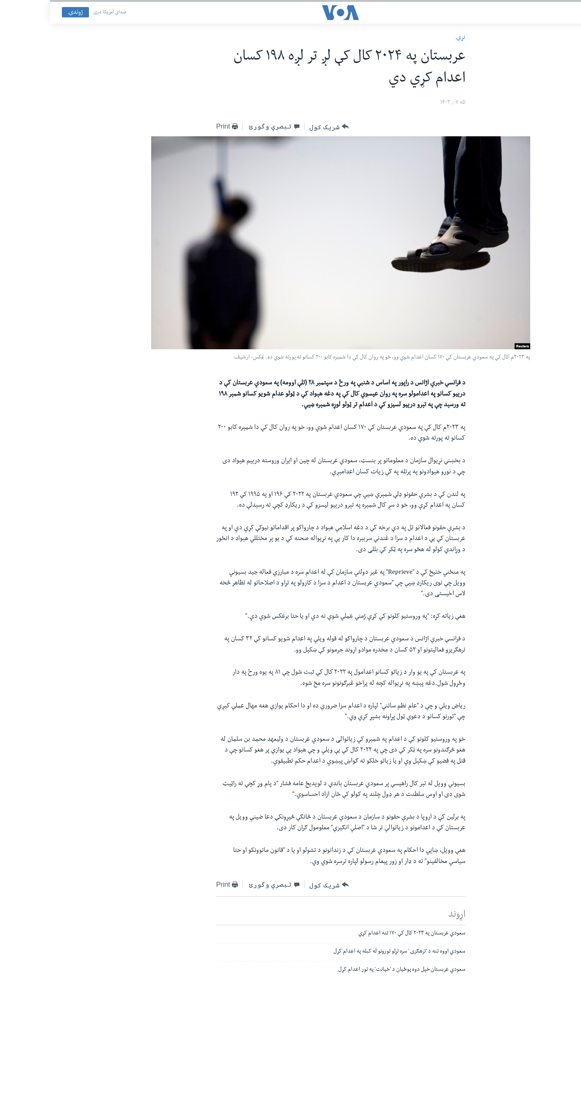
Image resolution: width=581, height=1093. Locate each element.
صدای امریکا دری (59, 13)
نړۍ (410, 38)
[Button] (279, 127)
